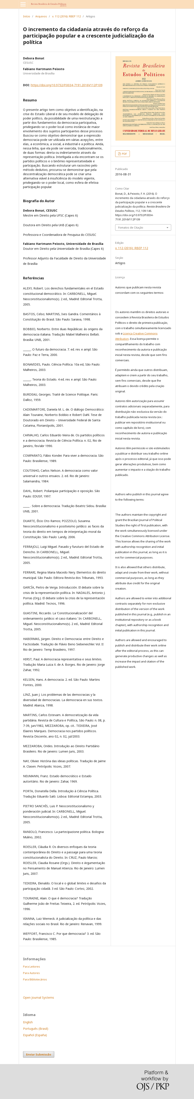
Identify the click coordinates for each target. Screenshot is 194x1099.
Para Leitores (31, 966)
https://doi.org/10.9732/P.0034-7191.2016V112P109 (66, 85)
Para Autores (31, 973)
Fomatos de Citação (130, 227)
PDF (124, 154)
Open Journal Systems (38, 997)
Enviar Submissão (38, 1054)
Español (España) (35, 1035)
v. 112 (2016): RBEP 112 (66, 16)
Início (26, 16)
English (28, 1022)
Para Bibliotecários (35, 979)
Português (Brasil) (35, 1029)
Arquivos (41, 16)
